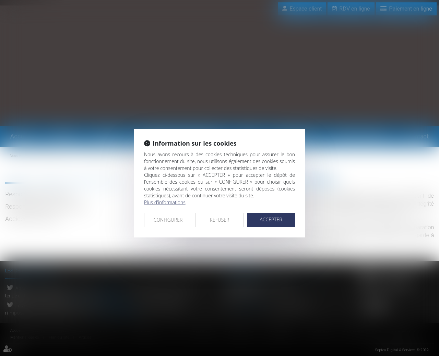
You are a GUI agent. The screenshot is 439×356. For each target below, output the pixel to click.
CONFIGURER (168, 220)
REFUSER (219, 220)
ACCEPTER (271, 219)
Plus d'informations (165, 202)
